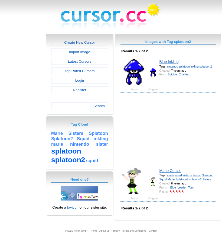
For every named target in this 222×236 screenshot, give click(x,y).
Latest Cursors (79, 61)
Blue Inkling (169, 61)
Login (79, 80)
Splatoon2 (181, 179)
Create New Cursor (79, 42)
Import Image (79, 52)
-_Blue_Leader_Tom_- (182, 187)
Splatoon (207, 175)
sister (186, 175)
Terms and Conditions (134, 230)
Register (79, 90)
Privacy (116, 230)
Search (99, 106)
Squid (163, 179)
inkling (195, 66)
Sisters (207, 179)
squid (178, 175)
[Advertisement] (22, 115)
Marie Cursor (170, 170)
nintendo (172, 66)
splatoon (184, 66)
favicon (73, 207)
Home (94, 230)
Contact (153, 230)
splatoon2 (206, 66)
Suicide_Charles (178, 74)
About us (104, 230)
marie (170, 175)
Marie (171, 179)
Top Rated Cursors (80, 71)
